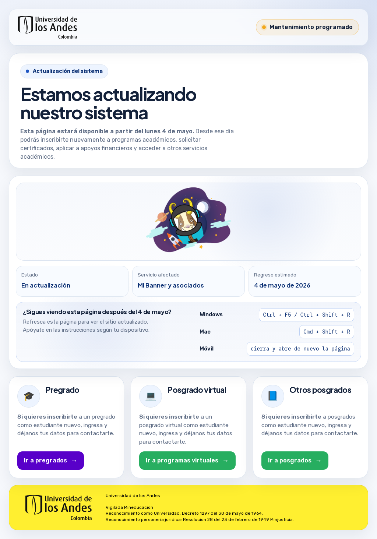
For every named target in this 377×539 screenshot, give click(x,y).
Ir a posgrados (295, 461)
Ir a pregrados (50, 461)
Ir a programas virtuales (187, 461)
